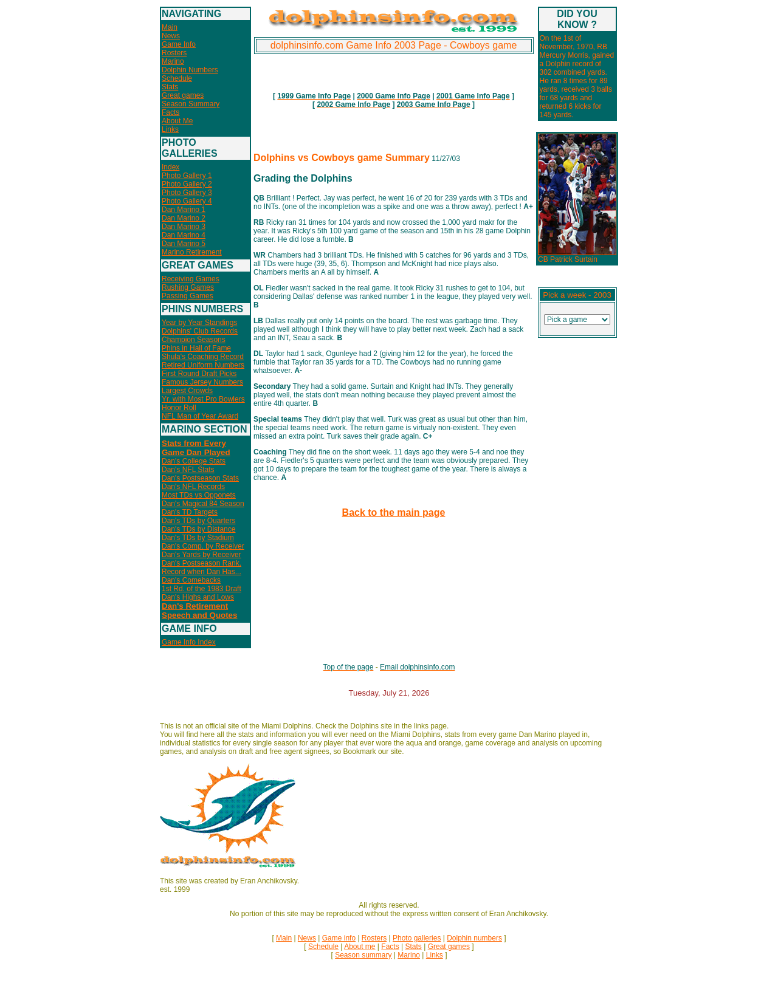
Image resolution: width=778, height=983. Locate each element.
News (171, 36)
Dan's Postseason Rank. (201, 563)
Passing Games (187, 296)
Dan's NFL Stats (188, 469)
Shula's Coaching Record (203, 356)
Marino (173, 61)
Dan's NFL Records (193, 486)
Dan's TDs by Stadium (198, 537)
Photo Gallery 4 (187, 201)
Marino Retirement (192, 252)
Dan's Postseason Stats (200, 478)
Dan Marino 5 (183, 243)
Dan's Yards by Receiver (201, 554)
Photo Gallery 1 (187, 175)
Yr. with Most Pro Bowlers (203, 399)
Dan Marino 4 (183, 235)
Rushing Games (188, 287)
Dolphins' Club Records (200, 331)
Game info (339, 938)
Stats (170, 87)
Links (170, 129)
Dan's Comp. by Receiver (203, 546)
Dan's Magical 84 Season (203, 503)
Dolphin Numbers (190, 70)
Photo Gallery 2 (187, 184)
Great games (183, 95)
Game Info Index (189, 642)
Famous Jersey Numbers (202, 382)
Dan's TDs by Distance (198, 529)
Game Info (179, 44)
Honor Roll (179, 407)
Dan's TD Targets (190, 512)
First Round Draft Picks (199, 373)
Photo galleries (417, 938)
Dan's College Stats (193, 461)
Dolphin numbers (474, 938)
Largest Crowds (187, 390)
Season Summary (190, 104)
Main (169, 27)
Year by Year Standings (199, 322)
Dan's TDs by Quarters (198, 520)
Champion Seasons (193, 339)
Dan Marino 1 (183, 209)
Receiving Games (190, 279)
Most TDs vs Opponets (199, 495)
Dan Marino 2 (183, 218)
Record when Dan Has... (201, 571)
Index (170, 167)
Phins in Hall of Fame (196, 348)
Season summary (363, 955)
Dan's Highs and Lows (198, 597)
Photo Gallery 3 (187, 192)
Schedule (177, 78)
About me (359, 946)
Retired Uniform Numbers (203, 365)
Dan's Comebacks (191, 580)
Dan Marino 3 (183, 226)
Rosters (174, 53)
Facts (170, 112)
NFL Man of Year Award (200, 416)
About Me (177, 121)
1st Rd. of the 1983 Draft (201, 588)
